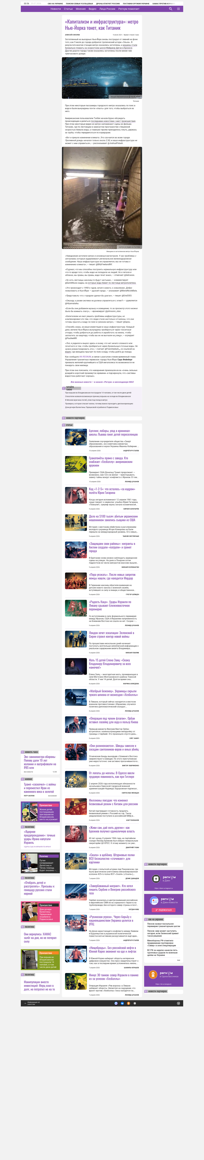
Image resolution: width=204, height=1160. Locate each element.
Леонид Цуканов (132, 482)
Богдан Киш (134, 1025)
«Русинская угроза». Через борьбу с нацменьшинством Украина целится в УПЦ (111, 1035)
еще (178, 1099)
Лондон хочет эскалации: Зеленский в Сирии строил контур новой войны (111, 680)
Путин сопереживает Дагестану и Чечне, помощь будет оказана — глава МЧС (48, 1004)
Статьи (76, 8)
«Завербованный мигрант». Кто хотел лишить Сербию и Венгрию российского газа (112, 1005)
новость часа (31, 891)
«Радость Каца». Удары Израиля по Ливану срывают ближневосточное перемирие (110, 651)
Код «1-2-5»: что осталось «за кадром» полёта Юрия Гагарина (112, 490)
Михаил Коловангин (130, 590)
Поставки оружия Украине (132, 4)
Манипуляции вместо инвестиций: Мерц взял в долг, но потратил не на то (39, 1124)
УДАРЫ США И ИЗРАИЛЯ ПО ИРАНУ (37, 986)
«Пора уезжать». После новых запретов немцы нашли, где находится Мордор (112, 599)
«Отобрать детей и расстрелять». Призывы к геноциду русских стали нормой (39, 1026)
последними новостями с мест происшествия (113, 121)
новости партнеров (75, 418)
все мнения (52, 935)
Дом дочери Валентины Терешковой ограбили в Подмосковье (46, 1053)
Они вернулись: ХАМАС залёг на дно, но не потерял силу (40, 1076)
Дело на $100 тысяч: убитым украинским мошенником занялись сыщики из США (113, 541)
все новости (28, 911)
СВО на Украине (51, 4)
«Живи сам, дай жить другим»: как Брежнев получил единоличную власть (112, 921)
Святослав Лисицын (130, 885)
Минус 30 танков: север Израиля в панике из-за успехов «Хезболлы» (113, 1115)
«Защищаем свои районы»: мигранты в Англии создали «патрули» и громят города (112, 570)
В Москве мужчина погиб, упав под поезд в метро (86, 400)
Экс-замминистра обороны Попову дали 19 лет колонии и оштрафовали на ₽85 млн (40, 901)
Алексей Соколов (72, 35)
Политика (44, 995)
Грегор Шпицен (132, 618)
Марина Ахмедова (131, 730)
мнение (28, 918)
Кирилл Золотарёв (131, 509)
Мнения (89, 8)
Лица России (115, 8)
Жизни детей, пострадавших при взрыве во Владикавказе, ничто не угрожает (49, 953)
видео (68, 352)
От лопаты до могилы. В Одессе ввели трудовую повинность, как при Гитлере (111, 867)
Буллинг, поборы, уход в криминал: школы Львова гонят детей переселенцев (113, 432)
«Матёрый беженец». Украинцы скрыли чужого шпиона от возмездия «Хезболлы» (113, 762)
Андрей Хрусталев (131, 451)
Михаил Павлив (132, 699)
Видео (100, 8)
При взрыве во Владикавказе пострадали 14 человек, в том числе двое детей (48, 1101)
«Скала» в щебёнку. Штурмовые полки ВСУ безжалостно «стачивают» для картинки (112, 974)
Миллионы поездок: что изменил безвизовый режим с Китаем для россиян (113, 894)
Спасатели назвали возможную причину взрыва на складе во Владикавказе (98, 396)
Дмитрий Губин (132, 940)
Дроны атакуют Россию (104, 4)
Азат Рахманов (132, 913)
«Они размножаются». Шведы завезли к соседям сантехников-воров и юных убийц (114, 816)
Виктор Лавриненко (130, 835)
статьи (69, 425)
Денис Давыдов (132, 994)
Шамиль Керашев (131, 1106)
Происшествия (46, 944)
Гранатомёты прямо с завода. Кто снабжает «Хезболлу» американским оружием (110, 461)
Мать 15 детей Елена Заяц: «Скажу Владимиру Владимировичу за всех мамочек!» (110, 709)
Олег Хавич (134, 808)
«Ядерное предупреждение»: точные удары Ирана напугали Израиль (39, 975)
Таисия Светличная (131, 559)
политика (29, 965)
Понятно (173, 1141)
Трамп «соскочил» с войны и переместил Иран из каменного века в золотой (40, 926)
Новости (64, 8)
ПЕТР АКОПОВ (29, 935)
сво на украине (155, 1058)
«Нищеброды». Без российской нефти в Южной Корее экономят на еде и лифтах (112, 1088)
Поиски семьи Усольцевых (76, 4)
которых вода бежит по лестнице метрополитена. (112, 283)
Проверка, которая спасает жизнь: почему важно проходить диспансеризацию (99, 404)
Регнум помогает (137, 8)
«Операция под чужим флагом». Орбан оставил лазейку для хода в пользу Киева (113, 789)
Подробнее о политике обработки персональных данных (140, 1141)
